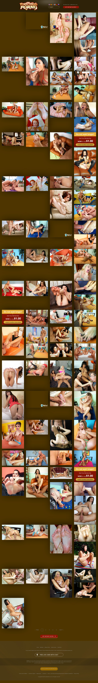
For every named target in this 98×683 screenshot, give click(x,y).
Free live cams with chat (49, 657)
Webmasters (38, 676)
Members (42, 649)
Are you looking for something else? (49, 671)
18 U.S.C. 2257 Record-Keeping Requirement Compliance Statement (60, 676)
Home (38, 649)
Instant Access (53, 649)
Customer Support (31, 676)
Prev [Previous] (37, 630)
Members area (74, 4)
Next (61, 630)
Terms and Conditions (23, 676)
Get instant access (70, 7)
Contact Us (44, 676)
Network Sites (67, 4)
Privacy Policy (76, 676)
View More (59, 649)
